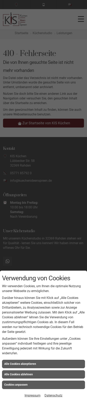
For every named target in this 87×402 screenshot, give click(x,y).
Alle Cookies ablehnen (18, 374)
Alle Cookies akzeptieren (20, 363)
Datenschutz (53, 395)
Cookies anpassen (16, 384)
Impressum (32, 395)
